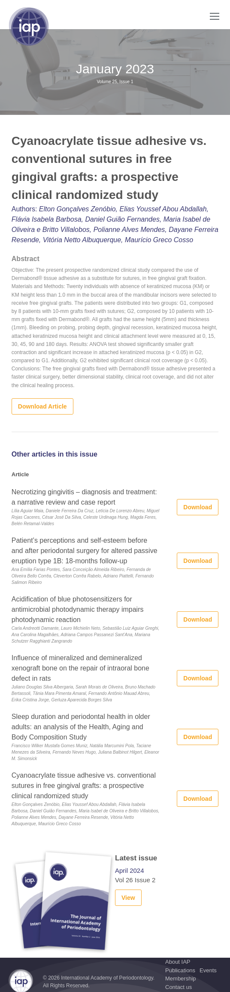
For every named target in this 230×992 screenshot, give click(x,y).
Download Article (42, 406)
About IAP (178, 962)
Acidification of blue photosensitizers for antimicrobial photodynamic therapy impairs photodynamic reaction (78, 609)
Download (197, 507)
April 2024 (129, 870)
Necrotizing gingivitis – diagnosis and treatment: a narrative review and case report (84, 497)
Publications (180, 970)
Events (208, 970)
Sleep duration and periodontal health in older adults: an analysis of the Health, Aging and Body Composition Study (81, 727)
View (128, 897)
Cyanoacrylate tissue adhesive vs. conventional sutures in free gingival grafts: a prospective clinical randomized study (84, 786)
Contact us (178, 987)
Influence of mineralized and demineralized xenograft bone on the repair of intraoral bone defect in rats (80, 668)
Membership (180, 978)
